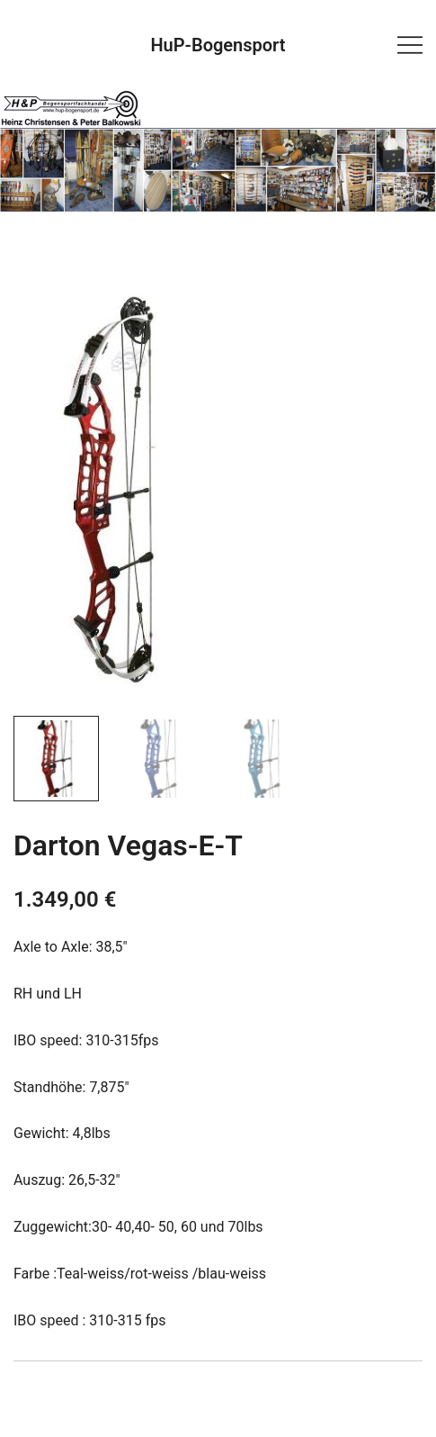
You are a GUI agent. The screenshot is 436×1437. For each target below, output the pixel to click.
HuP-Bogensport (217, 45)
